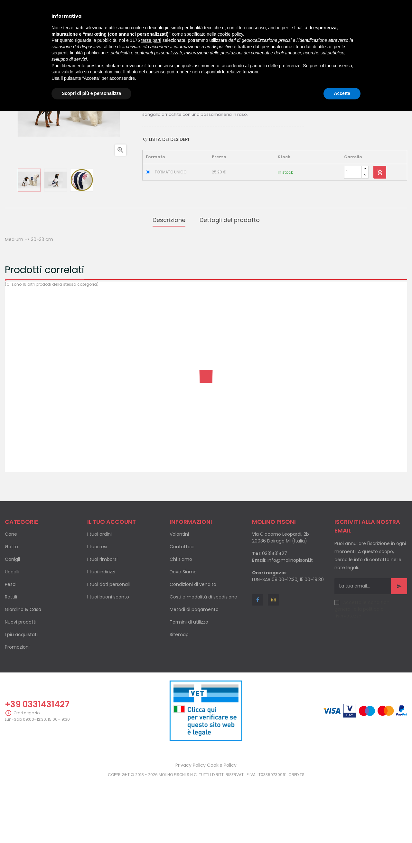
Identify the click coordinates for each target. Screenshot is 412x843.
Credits (296, 836)
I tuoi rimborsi (102, 620)
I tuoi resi (97, 608)
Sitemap (179, 695)
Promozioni (17, 708)
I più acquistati (21, 695)
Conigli (12, 620)
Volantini (179, 595)
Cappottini (180, 135)
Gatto (11, 608)
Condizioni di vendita (193, 645)
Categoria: (155, 135)
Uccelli (12, 633)
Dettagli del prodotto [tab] (230, 282)
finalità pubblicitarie (89, 52)
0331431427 (274, 614)
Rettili (11, 658)
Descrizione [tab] (169, 282)
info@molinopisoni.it (290, 621)
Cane (11, 595)
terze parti (151, 40)
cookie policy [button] (230, 34)
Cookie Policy (222, 826)
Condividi (175, 147)
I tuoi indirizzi (101, 633)
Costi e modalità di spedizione (203, 658)
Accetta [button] (342, 93)
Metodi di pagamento (194, 670)
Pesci (10, 645)
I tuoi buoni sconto (108, 658)
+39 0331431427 (37, 765)
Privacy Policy (190, 826)
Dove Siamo (183, 633)
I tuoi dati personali (108, 645)
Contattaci (182, 608)
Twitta (185, 147)
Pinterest (196, 147)
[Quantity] (353, 236)
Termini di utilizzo (189, 683)
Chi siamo (181, 620)
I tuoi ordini (99, 595)
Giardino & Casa (23, 670)
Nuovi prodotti (20, 683)
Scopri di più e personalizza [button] (91, 93)
